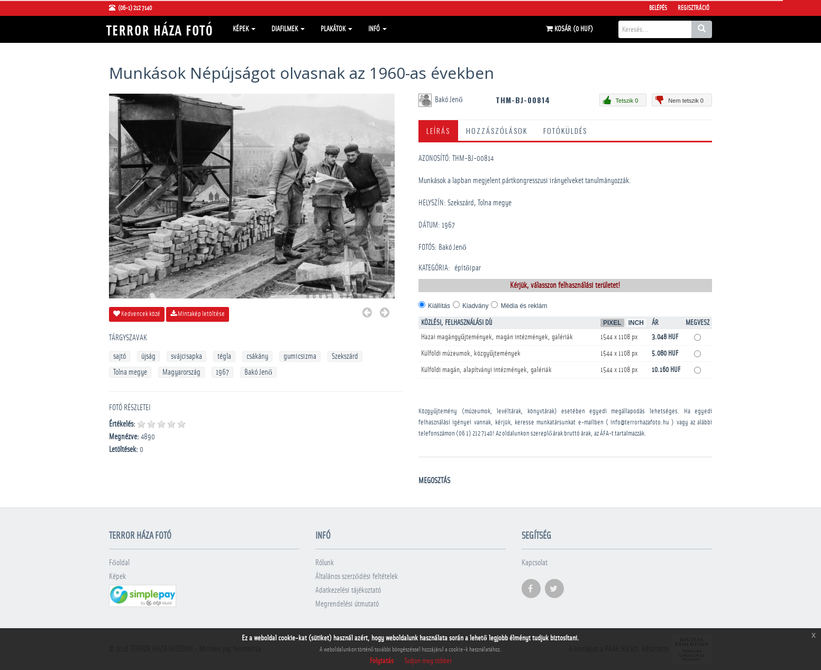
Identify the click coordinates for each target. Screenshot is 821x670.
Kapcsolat (535, 563)
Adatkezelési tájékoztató (348, 590)
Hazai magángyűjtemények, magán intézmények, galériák (497, 337)
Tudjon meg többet (428, 661)
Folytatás (382, 661)
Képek (244, 29)
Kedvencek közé (136, 314)
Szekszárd (345, 356)
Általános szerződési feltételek (356, 577)
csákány (257, 356)
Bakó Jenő (258, 372)
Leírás (438, 130)
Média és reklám (523, 306)
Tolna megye (130, 372)
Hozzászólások (496, 130)
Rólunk (324, 563)
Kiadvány (475, 306)
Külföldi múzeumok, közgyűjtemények (471, 353)
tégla (224, 356)
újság (148, 356)
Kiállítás (439, 306)
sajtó (119, 356)
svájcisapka (186, 356)
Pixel (612, 323)
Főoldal (119, 563)
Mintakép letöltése (197, 314)
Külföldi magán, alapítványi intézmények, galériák (486, 370)
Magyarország (181, 372)
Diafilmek (288, 29)
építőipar (467, 268)
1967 (222, 372)
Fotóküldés (565, 130)
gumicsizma (300, 356)
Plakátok (336, 29)
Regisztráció (693, 8)
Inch (636, 323)
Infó (377, 29)
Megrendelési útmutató (347, 604)
